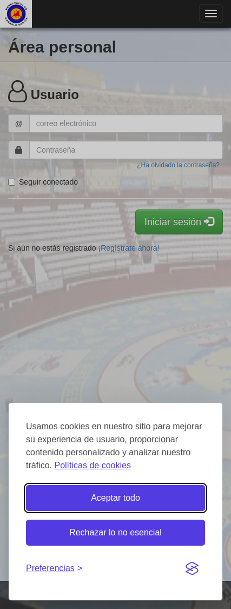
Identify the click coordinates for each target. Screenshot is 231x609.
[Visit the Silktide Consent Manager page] (192, 569)
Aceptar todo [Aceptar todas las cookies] (115, 497)
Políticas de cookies (92, 465)
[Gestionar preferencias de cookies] (54, 568)
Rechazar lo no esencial (115, 532)
